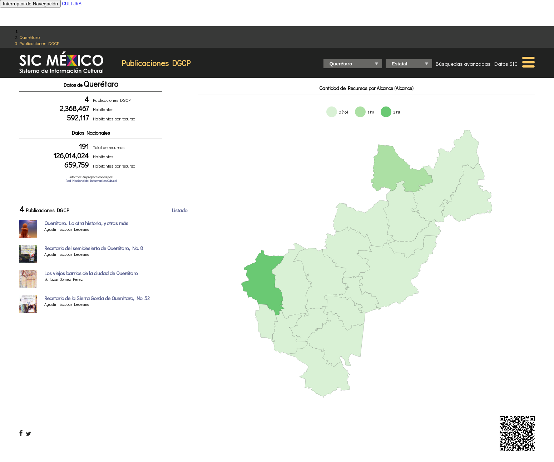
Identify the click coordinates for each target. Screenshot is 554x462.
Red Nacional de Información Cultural (91, 181)
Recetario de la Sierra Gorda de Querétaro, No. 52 (97, 298)
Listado (179, 210)
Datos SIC (506, 63)
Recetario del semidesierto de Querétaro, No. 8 (93, 248)
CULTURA (71, 3)
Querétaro (29, 37)
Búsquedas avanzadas (463, 63)
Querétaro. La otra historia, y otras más (86, 223)
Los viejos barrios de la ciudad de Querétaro (91, 273)
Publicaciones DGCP (39, 43)
